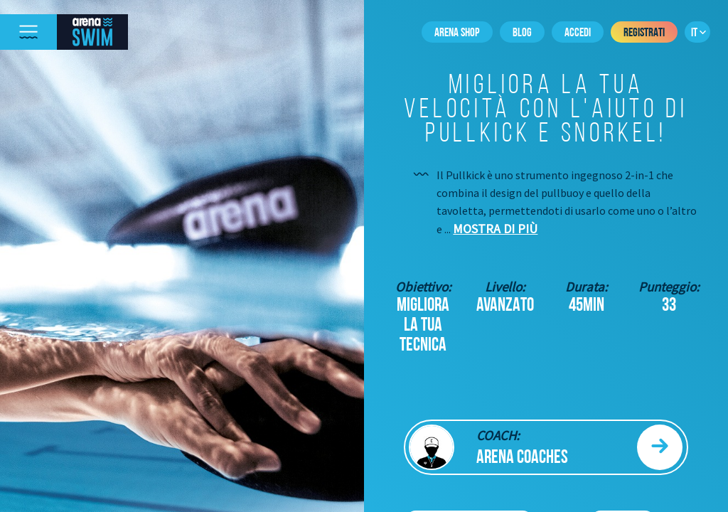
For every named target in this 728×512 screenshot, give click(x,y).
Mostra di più (495, 228)
